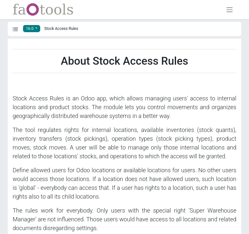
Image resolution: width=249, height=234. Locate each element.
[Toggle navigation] (229, 10)
